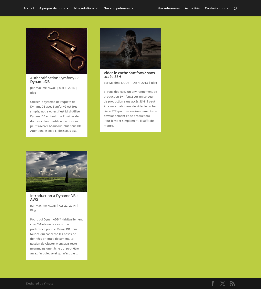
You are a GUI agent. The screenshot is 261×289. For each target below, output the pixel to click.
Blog (33, 93)
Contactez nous (216, 8)
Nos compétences (117, 8)
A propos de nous (52, 8)
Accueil (29, 8)
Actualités (192, 8)
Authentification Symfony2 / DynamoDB (54, 79)
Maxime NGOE (46, 88)
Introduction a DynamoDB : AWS (54, 197)
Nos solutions (84, 8)
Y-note (48, 283)
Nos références (168, 8)
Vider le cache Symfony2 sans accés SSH (129, 74)
